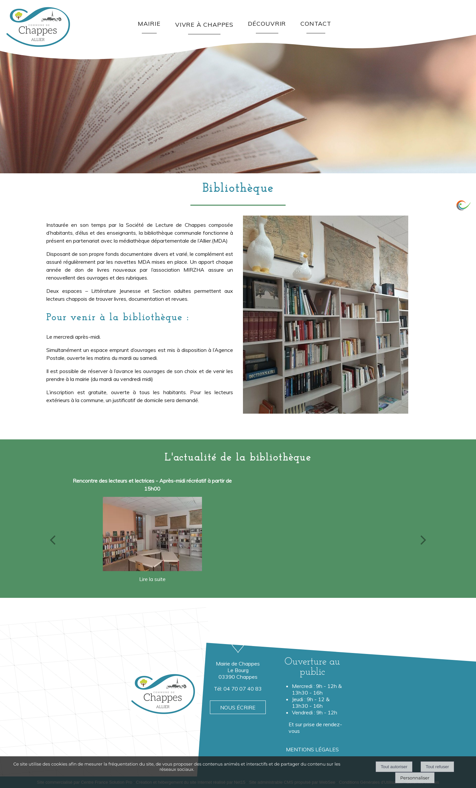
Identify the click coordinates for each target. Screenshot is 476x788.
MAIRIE (149, 23)
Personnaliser (414, 777)
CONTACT (315, 23)
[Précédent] (53, 540)
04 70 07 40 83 (242, 688)
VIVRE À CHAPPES (204, 24)
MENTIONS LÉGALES (312, 749)
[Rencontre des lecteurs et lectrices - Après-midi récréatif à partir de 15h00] (152, 534)
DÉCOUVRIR (267, 23)
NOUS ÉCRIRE (238, 707)
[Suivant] (423, 540)
